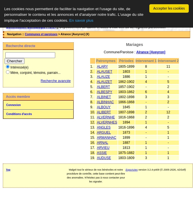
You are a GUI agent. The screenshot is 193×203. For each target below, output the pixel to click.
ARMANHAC (106, 138)
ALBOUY (104, 107)
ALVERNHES (107, 122)
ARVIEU (103, 148)
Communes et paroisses (41, 34)
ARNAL (102, 143)
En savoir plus (81, 20)
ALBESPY (104, 92)
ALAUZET (104, 82)
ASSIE (102, 153)
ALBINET (104, 97)
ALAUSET (104, 72)
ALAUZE (103, 77)
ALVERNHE (106, 117)
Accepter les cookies (169, 8)
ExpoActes (132, 169)
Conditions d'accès (19, 114)
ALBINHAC (105, 102)
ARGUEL (104, 132)
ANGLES (104, 127)
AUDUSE (104, 158)
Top (8, 169)
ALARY (102, 67)
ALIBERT (104, 112)
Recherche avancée (56, 81)
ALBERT (103, 87)
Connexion (13, 105)
